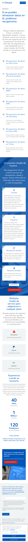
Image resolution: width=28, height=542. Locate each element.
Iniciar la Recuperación (14, 289)
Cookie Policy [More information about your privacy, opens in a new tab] (12, 529)
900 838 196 (23, 2)
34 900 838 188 (14, 284)
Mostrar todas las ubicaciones (8, 522)
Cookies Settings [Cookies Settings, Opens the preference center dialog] (14, 532)
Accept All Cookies (14, 539)
